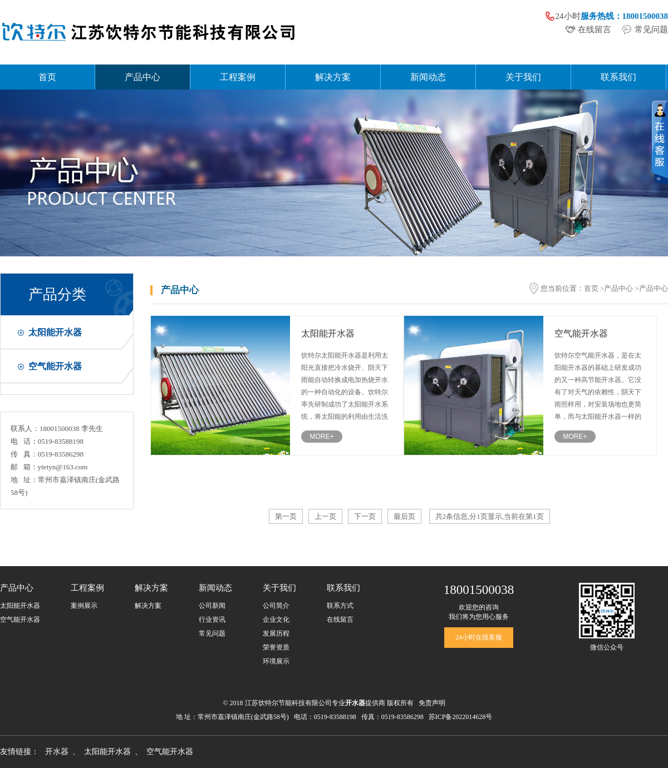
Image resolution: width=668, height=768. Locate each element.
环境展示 (276, 661)
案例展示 (84, 606)
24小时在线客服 (478, 637)
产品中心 (142, 77)
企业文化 (276, 619)
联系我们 (618, 77)
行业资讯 (212, 619)
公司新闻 (212, 606)
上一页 (325, 516)
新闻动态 (428, 77)
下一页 (365, 516)
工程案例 (238, 77)
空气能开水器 (55, 366)
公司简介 (276, 606)
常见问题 (651, 29)
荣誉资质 (276, 647)
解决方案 (333, 77)
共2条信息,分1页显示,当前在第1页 (489, 516)
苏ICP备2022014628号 (461, 717)
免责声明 (432, 703)
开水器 (56, 751)
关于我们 (523, 77)
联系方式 (340, 606)
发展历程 (276, 633)
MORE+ (321, 436)
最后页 (404, 516)
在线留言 (594, 29)
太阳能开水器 (55, 332)
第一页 (286, 516)
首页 (47, 77)
